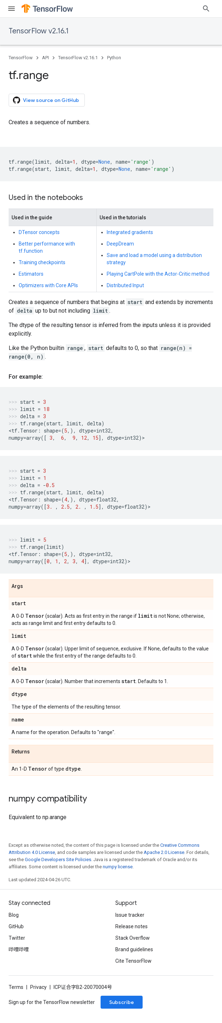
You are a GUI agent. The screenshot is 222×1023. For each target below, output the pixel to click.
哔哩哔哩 (19, 949)
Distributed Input (125, 285)
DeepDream (120, 244)
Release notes (131, 926)
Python (114, 57)
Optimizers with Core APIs (48, 285)
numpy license (118, 866)
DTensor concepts (39, 232)
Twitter (17, 938)
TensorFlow (21, 57)
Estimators (31, 274)
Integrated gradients (130, 232)
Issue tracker (129, 915)
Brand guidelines (134, 949)
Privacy (38, 987)
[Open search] (206, 8)
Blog (14, 915)
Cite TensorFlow (133, 961)
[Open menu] (11, 8)
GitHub (16, 926)
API (45, 57)
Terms (16, 987)
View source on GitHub (46, 100)
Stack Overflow (132, 938)
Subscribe (121, 1002)
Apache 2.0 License (164, 852)
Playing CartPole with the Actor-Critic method (158, 274)
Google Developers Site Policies (58, 859)
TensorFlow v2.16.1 (39, 31)
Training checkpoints (42, 262)
